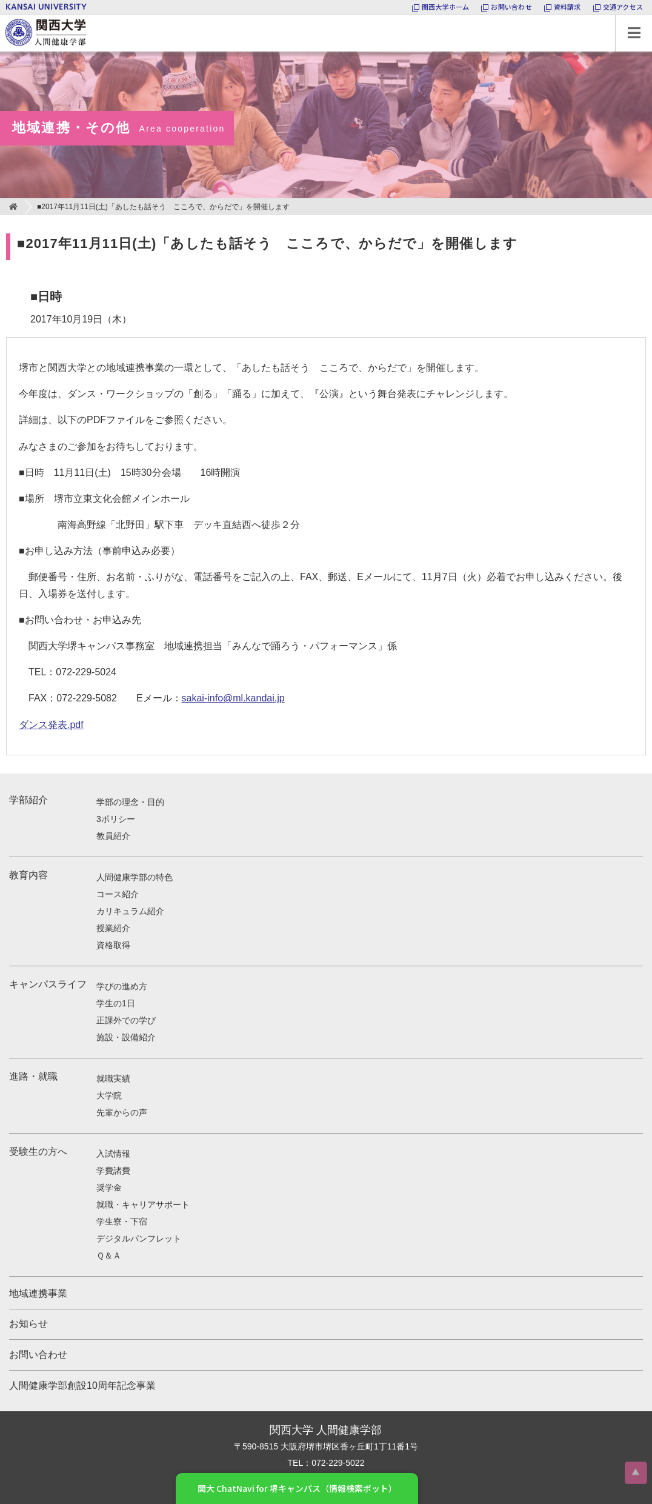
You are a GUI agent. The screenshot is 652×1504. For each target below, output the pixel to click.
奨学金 (109, 1187)
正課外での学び (126, 1020)
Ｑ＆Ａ (108, 1255)
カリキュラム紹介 (130, 911)
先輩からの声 (121, 1112)
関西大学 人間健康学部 (3, 15)
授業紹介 (113, 928)
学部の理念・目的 (130, 802)
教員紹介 (113, 836)
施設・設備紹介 (126, 1037)
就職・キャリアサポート (143, 1204)
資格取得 (113, 945)
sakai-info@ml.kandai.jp (233, 698)
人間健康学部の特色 (134, 877)
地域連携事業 (38, 1293)
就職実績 (113, 1078)
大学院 (109, 1095)
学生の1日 (115, 1003)
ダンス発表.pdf (51, 725)
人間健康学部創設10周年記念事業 (82, 1385)
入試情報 (113, 1153)
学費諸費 (113, 1170)
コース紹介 (117, 894)
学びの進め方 (121, 986)
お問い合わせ (38, 1354)
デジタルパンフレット (138, 1238)
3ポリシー (115, 819)
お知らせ (28, 1324)
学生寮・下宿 (121, 1221)
